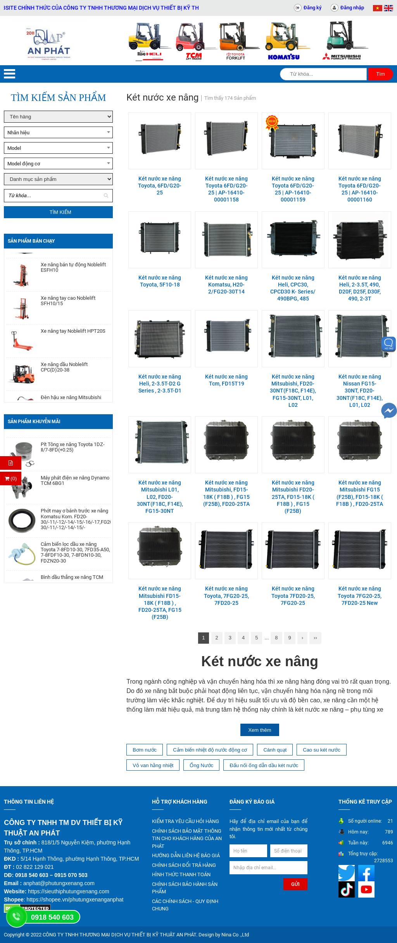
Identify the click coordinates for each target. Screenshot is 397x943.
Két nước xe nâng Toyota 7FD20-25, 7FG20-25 (293, 595)
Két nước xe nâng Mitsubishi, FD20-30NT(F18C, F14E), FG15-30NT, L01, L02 (293, 390)
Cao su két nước (321, 750)
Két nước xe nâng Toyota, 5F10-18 (159, 281)
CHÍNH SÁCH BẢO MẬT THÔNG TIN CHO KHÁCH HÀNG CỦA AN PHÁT (187, 838)
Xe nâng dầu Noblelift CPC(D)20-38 (64, 369)
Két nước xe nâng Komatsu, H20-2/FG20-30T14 (226, 284)
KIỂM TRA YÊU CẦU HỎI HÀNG (185, 821)
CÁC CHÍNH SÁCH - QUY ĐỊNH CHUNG (185, 905)
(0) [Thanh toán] (11, 478)
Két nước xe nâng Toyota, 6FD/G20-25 (159, 185)
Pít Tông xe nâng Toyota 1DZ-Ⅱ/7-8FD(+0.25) (73, 450)
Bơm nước (145, 750)
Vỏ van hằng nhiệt (153, 765)
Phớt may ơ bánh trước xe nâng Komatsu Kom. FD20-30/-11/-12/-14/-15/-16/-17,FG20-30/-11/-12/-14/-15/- (75, 522)
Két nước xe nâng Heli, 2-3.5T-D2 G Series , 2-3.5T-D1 (159, 383)
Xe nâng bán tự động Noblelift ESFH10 (73, 269)
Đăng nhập (352, 7)
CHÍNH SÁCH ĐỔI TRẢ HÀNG (184, 865)
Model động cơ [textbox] (23, 164)
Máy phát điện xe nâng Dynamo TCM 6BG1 (75, 483)
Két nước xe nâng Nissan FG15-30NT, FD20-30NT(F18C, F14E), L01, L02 (360, 390)
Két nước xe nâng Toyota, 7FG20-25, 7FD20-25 (226, 595)
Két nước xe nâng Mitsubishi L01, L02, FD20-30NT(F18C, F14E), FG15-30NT (160, 496)
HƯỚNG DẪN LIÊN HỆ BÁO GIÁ (186, 855)
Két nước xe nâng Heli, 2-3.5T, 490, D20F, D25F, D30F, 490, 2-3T (359, 288)
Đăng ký (312, 7)
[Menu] (9, 74)
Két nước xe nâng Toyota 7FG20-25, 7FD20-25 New (359, 595)
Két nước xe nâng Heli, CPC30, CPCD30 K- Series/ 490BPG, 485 (293, 288)
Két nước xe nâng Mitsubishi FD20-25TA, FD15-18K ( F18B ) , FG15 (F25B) (293, 496)
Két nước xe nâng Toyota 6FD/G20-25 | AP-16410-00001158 (226, 189)
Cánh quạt (275, 750)
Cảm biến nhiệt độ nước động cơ (210, 750)
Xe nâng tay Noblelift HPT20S (73, 333)
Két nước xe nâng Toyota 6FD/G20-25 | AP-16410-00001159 (293, 189)
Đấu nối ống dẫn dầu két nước (264, 765)
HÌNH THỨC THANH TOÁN (181, 874)
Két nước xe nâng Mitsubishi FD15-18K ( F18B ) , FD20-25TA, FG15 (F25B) (159, 602)
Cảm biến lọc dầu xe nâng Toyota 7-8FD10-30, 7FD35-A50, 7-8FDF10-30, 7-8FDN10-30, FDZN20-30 (75, 556)
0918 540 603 (52, 917)
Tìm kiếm (60, 212)
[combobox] (58, 132)
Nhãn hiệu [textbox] (18, 132)
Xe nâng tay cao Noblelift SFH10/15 (68, 303)
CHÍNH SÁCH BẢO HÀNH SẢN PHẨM (184, 888)
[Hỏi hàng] (10, 463)
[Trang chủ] (49, 40)
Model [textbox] (14, 148)
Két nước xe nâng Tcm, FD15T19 (226, 380)
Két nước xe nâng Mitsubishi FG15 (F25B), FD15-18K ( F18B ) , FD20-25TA (359, 493)
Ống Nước (201, 765)
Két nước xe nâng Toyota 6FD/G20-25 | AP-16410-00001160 (359, 189)
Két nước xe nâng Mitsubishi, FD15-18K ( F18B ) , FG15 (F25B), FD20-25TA (226, 493)
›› (315, 638)
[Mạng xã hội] (347, 873)
